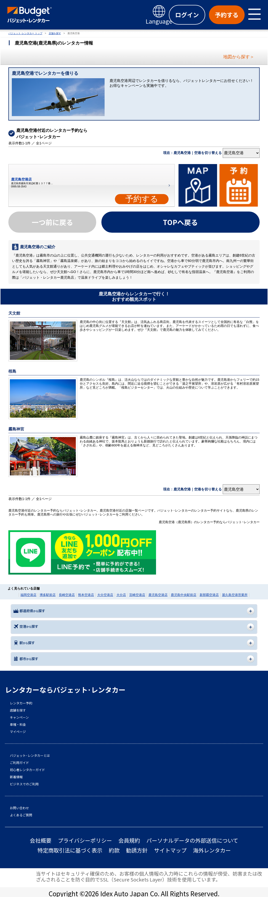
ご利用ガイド (19, 763)
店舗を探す (55, 33)
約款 (114, 850)
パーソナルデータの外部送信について (192, 840)
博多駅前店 (48, 595)
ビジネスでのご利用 (24, 784)
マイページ (18, 732)
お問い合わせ (19, 808)
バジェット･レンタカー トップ (25, 33)
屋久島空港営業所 (235, 595)
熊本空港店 (86, 595)
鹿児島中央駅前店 (183, 595)
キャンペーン (19, 717)
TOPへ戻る (180, 222)
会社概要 (40, 840)
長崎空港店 (67, 595)
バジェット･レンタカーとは (30, 756)
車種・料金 (18, 725)
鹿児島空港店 (158, 595)
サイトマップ (170, 850)
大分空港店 (105, 595)
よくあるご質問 (21, 815)
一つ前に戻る (52, 222)
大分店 (121, 595)
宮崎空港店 (137, 595)
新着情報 (16, 777)
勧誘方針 (137, 850)
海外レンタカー (212, 850)
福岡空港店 (28, 595)
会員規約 (129, 840)
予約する (141, 198)
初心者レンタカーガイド (27, 770)
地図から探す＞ (238, 56)
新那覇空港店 (209, 595)
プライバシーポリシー (85, 840)
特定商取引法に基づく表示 (69, 850)
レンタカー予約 (21, 703)
